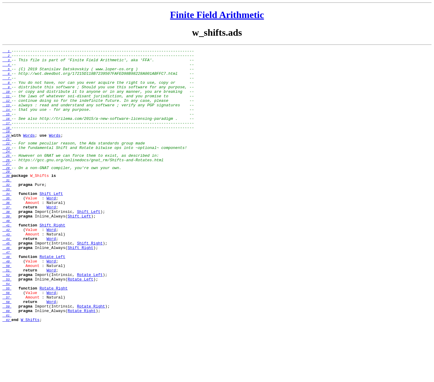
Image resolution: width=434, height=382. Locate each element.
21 (6, 158)
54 (6, 332)
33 (6, 219)
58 (6, 354)
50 (6, 311)
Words (29, 153)
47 (6, 295)
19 (6, 148)
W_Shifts (39, 202)
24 (6, 173)
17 (6, 138)
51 (6, 316)
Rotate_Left (52, 299)
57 (6, 349)
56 (6, 343)
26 (6, 183)
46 (6, 289)
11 (6, 106)
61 (6, 370)
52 (6, 322)
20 (6, 153)
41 (6, 262)
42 (6, 267)
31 (6, 208)
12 (6, 111)
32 (6, 213)
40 (6, 257)
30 (6, 203)
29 (6, 198)
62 (6, 376)
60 (6, 365)
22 (6, 163)
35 (6, 230)
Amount (33, 235)
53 (6, 327)
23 (6, 168)
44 (6, 278)
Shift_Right (52, 262)
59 (6, 359)
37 (6, 240)
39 (6, 251)
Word (51, 229)
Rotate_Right (54, 337)
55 (6, 338)
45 (6, 284)
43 (6, 273)
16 (6, 133)
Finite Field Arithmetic (217, 14)
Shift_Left (51, 224)
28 (6, 193)
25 (6, 178)
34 (6, 224)
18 (6, 144)
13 (6, 117)
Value (31, 229)
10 (6, 101)
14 (6, 122)
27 (6, 188)
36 (6, 235)
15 (6, 128)
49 (6, 305)
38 (6, 246)
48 (6, 300)
